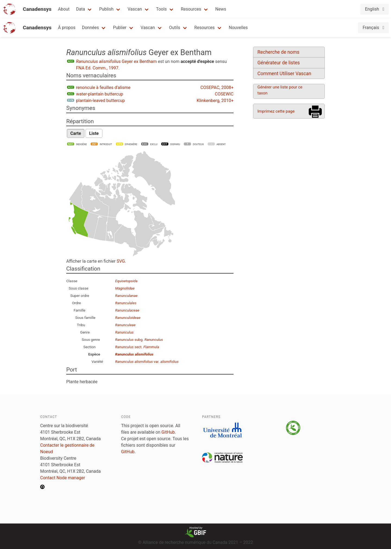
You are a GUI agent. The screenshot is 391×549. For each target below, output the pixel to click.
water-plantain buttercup (99, 94)
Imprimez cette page (276, 111)
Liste (94, 133)
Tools (161, 9)
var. (147, 361)
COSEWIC (224, 94)
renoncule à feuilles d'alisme (103, 87)
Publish (106, 9)
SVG (120, 261)
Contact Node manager (62, 477)
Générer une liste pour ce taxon (279, 90)
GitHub (168, 432)
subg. (139, 339)
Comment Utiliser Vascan (284, 73)
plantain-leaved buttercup (100, 100)
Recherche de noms (278, 52)
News (220, 9)
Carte (75, 133)
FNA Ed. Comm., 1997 (97, 68)
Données (90, 27)
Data (80, 9)
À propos (66, 27)
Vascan (135, 9)
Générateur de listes (278, 62)
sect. (137, 347)
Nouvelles (238, 27)
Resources (191, 9)
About (64, 9)
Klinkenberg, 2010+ (215, 100)
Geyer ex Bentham (116, 61)
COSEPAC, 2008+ (217, 87)
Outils (174, 27)
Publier (120, 27)
